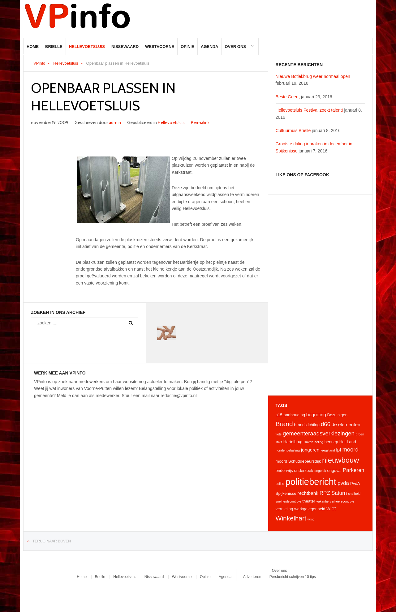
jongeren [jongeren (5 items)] (310, 449)
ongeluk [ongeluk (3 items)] (320, 471)
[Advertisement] (320, 295)
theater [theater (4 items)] (308, 501)
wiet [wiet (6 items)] (331, 508)
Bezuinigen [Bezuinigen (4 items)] (337, 415)
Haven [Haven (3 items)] (308, 442)
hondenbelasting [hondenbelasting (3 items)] (288, 450)
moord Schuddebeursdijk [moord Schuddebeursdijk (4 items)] (298, 461)
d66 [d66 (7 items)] (325, 424)
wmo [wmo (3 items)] (311, 519)
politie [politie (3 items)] (280, 484)
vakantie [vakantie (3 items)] (322, 501)
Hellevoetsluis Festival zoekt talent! (309, 110)
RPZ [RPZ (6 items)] (325, 493)
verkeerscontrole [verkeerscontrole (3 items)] (342, 501)
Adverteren (252, 577)
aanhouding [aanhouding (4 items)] (294, 415)
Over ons (235, 46)
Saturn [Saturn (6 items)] (339, 493)
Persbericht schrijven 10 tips (292, 577)
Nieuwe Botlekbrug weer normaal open (313, 76)
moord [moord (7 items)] (350, 449)
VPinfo (39, 63)
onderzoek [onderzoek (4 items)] (303, 470)
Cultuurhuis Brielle (293, 130)
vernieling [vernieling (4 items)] (284, 509)
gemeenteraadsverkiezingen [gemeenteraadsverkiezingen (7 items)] (319, 433)
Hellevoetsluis (87, 46)
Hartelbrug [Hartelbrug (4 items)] (293, 441)
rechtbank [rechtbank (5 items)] (308, 493)
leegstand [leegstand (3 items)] (328, 450)
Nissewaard (125, 46)
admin (115, 122)
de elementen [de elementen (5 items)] (346, 424)
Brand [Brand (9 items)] (284, 423)
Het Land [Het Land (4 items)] (347, 441)
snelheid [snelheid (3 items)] (354, 493)
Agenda (209, 46)
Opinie (187, 46)
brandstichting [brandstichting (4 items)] (307, 424)
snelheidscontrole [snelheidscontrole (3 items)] (288, 501)
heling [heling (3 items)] (318, 442)
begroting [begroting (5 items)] (316, 414)
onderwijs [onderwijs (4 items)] (284, 470)
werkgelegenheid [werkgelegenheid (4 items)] (309, 509)
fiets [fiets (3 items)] (279, 434)
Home (33, 46)
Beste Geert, (288, 96)
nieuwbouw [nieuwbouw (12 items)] (340, 460)
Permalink (200, 122)
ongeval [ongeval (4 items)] (334, 470)
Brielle (53, 46)
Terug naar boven (51, 541)
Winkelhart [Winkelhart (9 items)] (291, 518)
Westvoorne (159, 46)
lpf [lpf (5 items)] (338, 449)
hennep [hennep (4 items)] (331, 441)
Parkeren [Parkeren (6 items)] (353, 470)
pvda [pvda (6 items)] (343, 483)
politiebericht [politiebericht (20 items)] (310, 482)
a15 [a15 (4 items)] (279, 415)
